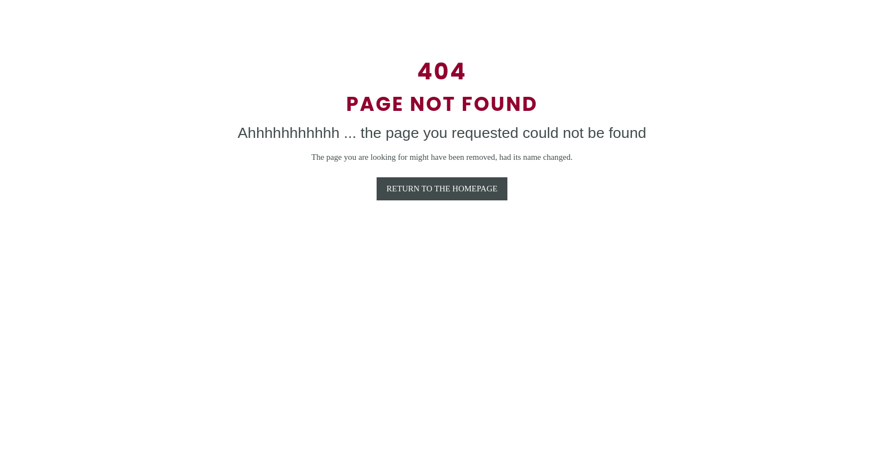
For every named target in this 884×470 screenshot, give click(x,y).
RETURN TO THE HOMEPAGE (442, 188)
